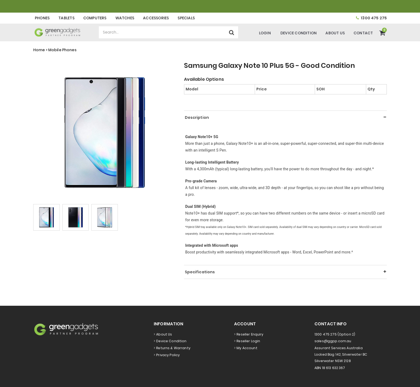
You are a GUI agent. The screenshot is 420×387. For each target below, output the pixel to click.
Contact (363, 33)
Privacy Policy (168, 355)
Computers (95, 18)
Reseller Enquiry (250, 334)
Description (197, 117)
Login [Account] (265, 33)
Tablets (66, 18)
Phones (42, 18)
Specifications (200, 272)
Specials (186, 18)
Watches (124, 18)
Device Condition (298, 33)
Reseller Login (248, 341)
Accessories (156, 18)
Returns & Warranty (173, 348)
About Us (335, 33)
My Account (247, 348)
